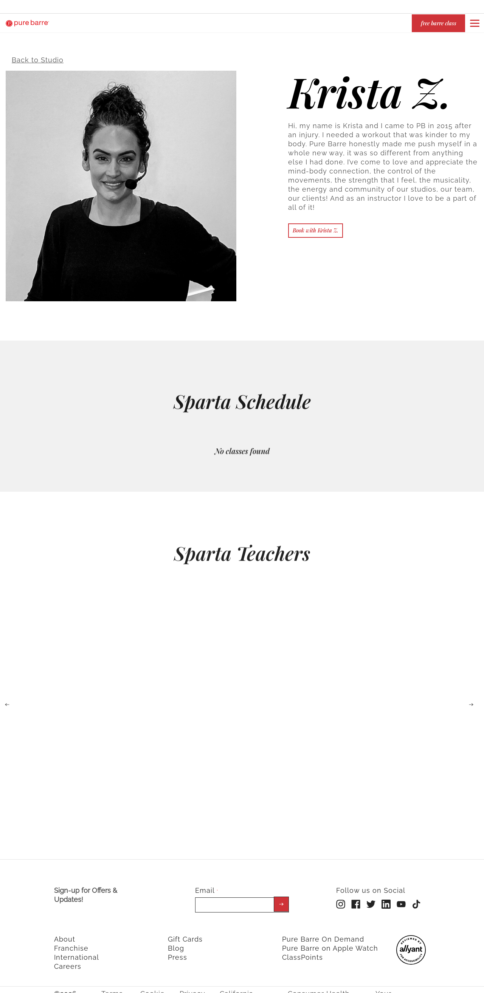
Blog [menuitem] (176, 943)
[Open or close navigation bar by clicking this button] (474, 23)
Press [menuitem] (177, 952)
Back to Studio (38, 55)
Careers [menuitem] (67, 961)
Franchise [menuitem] (71, 943)
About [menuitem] (64, 934)
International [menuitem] (76, 952)
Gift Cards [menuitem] (185, 934)
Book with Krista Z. (315, 225)
